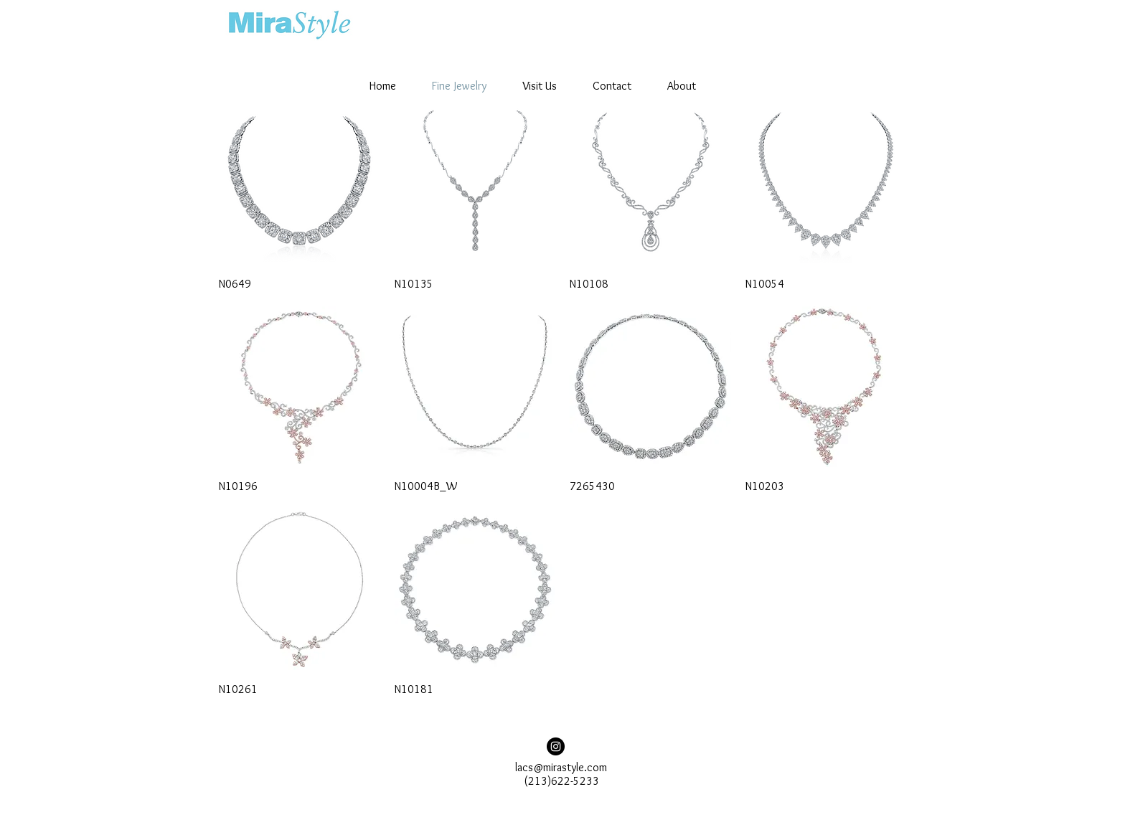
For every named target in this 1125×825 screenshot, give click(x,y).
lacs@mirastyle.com (561, 767)
